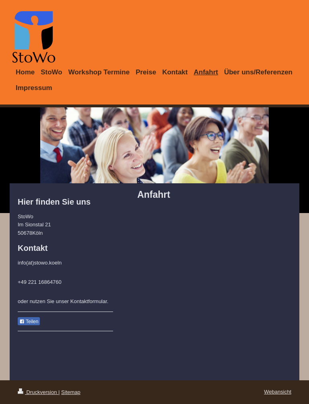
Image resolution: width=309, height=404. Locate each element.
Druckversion (38, 392)
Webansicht (277, 392)
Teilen (28, 321)
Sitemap (70, 392)
